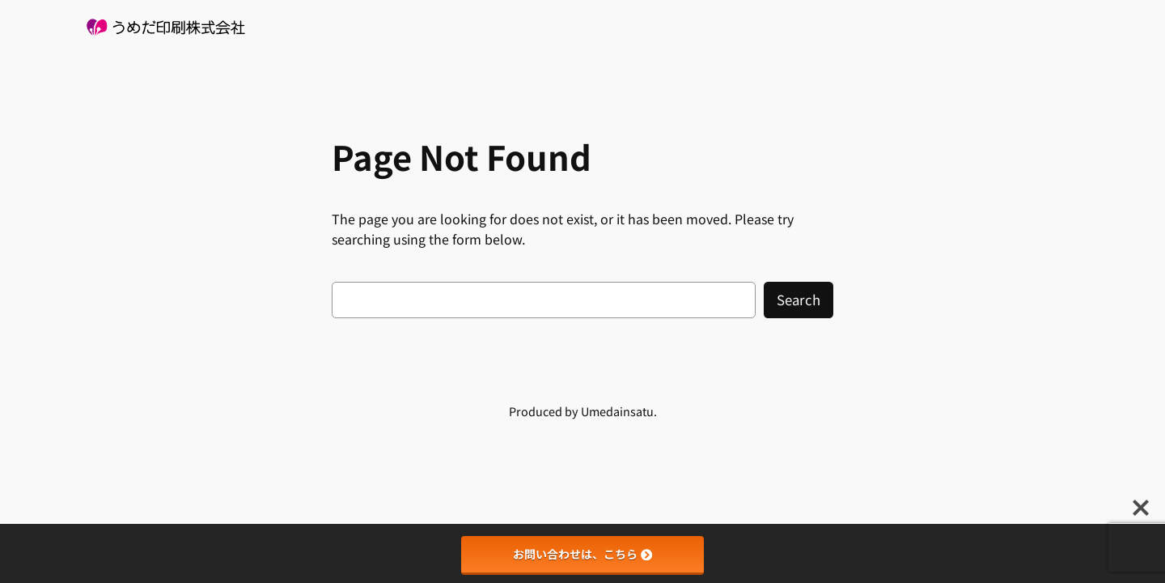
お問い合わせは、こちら (582, 554)
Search (798, 299)
